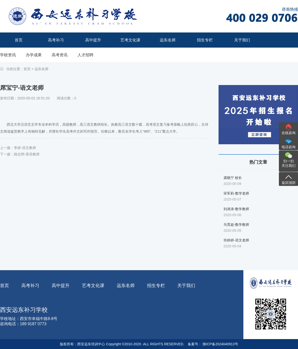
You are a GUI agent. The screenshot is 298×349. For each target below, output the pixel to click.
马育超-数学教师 (236, 225)
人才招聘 (85, 55)
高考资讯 (60, 55)
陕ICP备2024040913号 (220, 344)
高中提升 (61, 285)
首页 (27, 69)
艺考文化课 (93, 285)
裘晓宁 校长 (233, 178)
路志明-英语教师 (26, 154)
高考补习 (30, 285)
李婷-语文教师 (25, 148)
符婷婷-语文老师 (236, 240)
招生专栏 (156, 285)
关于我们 (186, 285)
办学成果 (34, 55)
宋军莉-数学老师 (236, 193)
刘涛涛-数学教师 (236, 209)
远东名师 (41, 69)
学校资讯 (8, 55)
